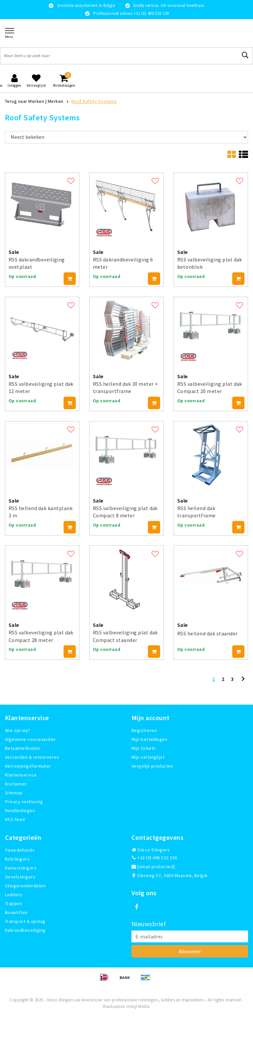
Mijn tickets (143, 748)
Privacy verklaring (24, 802)
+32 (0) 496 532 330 (154, 858)
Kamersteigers (21, 868)
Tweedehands (20, 850)
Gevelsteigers (20, 877)
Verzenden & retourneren (32, 757)
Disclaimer (16, 784)
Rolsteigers (17, 859)
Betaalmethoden (22, 748)
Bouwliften (16, 912)
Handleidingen (20, 810)
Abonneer (190, 951)
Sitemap (13, 793)
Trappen (13, 903)
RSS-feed (15, 819)
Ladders (13, 895)
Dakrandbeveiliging (25, 930)
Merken (56, 101)
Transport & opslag (25, 921)
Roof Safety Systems (94, 101)
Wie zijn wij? (17, 730)
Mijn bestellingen (149, 739)
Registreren (144, 730)
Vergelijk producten (152, 766)
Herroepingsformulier (28, 766)
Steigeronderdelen (25, 886)
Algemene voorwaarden (30, 739)
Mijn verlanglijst (147, 757)
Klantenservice (21, 775)
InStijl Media (138, 1006)
